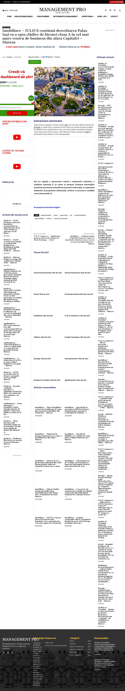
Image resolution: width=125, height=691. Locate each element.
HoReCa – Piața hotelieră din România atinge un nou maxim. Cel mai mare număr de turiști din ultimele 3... (12, 426)
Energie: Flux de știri (42, 358)
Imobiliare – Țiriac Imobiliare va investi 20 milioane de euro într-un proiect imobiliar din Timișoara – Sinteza (48, 410)
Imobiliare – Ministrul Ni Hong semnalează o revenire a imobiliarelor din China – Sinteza (48, 437)
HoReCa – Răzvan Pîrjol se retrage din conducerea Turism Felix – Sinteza (12, 260)
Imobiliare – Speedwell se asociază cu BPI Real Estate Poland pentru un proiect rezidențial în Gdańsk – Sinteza (106, 366)
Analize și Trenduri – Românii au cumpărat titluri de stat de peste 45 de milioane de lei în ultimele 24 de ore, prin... (106, 92)
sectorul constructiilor (60, 218)
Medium (50, 57)
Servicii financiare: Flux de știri (77, 273)
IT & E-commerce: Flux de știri (77, 316)
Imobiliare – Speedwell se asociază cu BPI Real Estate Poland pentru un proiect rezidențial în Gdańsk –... (77, 410)
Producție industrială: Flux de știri (79, 294)
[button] (120, 10)
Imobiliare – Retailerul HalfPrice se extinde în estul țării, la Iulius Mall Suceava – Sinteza (77, 437)
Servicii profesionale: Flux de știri (48, 273)
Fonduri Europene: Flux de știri (77, 337)
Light (43, 57)
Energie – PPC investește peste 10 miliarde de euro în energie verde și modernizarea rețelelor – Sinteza (105, 112)
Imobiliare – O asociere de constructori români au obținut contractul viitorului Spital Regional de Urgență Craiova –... (78, 493)
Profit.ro (9, 57)
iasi (71, 215)
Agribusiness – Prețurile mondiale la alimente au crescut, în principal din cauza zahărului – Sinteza (12, 312)
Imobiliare (6, 27)
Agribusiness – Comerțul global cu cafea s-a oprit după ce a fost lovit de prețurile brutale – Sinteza (12, 347)
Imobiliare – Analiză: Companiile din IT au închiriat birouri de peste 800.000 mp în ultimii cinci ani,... (78, 520)
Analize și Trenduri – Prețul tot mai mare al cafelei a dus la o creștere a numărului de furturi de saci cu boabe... (105, 150)
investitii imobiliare (80, 215)
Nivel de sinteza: (33, 57)
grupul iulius (64, 215)
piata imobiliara (39, 218)
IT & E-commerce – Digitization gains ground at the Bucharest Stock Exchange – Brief (47, 238)
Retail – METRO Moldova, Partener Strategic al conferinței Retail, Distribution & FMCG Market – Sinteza (106, 420)
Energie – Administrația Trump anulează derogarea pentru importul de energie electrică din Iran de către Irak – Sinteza (106, 594)
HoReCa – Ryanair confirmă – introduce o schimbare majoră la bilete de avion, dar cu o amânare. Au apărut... (13, 391)
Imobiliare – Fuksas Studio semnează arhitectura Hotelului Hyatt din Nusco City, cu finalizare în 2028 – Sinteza (47, 493)
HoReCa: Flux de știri (42, 337)
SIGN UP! (17, 113)
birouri (56, 215)
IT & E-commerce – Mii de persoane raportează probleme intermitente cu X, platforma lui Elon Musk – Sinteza (106, 347)
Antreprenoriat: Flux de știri (76, 358)
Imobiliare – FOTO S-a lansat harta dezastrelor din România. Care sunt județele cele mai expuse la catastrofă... (48, 520)
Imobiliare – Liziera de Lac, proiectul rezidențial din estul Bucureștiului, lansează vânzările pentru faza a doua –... (48, 464)
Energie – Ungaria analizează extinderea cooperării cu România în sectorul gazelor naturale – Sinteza (105, 216)
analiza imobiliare (46, 215)
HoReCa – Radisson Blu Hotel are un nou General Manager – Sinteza (13, 441)
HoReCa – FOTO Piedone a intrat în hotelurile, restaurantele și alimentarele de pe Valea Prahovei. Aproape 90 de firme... (12, 227)
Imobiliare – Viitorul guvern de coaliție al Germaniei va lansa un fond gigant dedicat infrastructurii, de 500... (77, 463)
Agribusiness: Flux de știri (75, 380)
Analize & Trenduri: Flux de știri (47, 380)
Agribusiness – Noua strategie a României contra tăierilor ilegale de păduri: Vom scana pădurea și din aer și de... (13, 409)
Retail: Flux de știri (41, 294)
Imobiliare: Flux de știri (43, 316)
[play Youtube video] (16, 137)
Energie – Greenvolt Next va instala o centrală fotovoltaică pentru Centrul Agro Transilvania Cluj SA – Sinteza (106, 384)
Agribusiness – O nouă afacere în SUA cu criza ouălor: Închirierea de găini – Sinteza (12, 362)
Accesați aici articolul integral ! (47, 207)
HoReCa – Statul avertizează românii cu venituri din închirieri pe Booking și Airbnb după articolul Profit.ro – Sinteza (12, 245)
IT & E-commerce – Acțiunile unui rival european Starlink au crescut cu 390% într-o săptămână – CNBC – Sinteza (106, 402)
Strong (57, 57)
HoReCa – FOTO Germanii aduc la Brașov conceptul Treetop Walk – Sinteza (11, 376)
